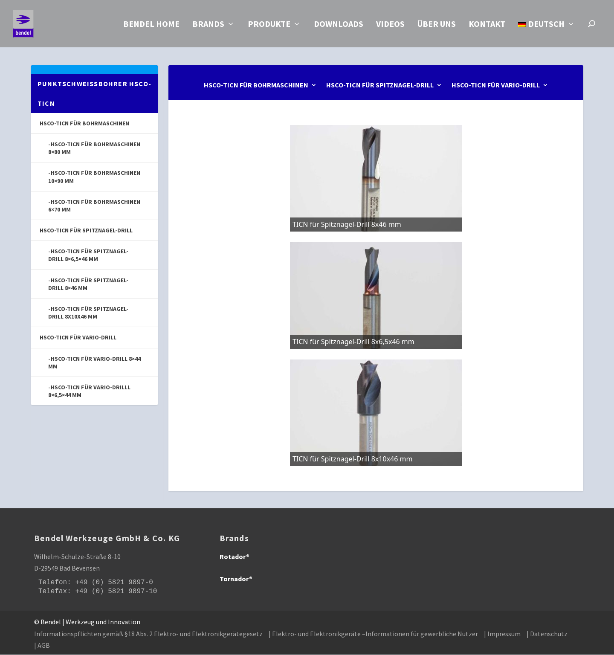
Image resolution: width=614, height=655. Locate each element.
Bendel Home (151, 26)
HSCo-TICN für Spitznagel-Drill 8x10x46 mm (88, 313)
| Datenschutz (547, 634)
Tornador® (236, 579)
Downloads (338, 26)
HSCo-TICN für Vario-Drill (496, 86)
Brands (208, 26)
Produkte (269, 26)
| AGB (42, 645)
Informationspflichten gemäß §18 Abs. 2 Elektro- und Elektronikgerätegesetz (148, 634)
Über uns (436, 26)
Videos (390, 26)
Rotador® (234, 557)
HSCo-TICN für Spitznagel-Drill (380, 86)
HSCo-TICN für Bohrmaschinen (256, 86)
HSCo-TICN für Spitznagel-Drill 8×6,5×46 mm (88, 255)
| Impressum (502, 634)
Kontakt (487, 26)
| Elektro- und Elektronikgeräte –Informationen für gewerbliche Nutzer (373, 634)
